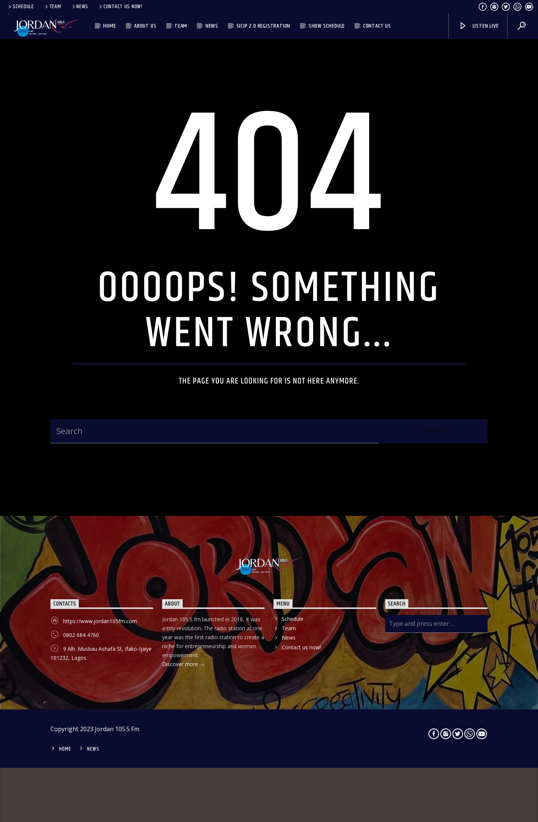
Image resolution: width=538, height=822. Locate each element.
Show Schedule (327, 26)
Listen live (478, 26)
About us (145, 26)
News (80, 7)
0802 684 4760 (81, 689)
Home (109, 26)
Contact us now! (120, 7)
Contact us (377, 26)
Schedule (20, 7)
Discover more (183, 719)
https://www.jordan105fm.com (100, 675)
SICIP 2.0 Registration (263, 26)
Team (52, 7)
